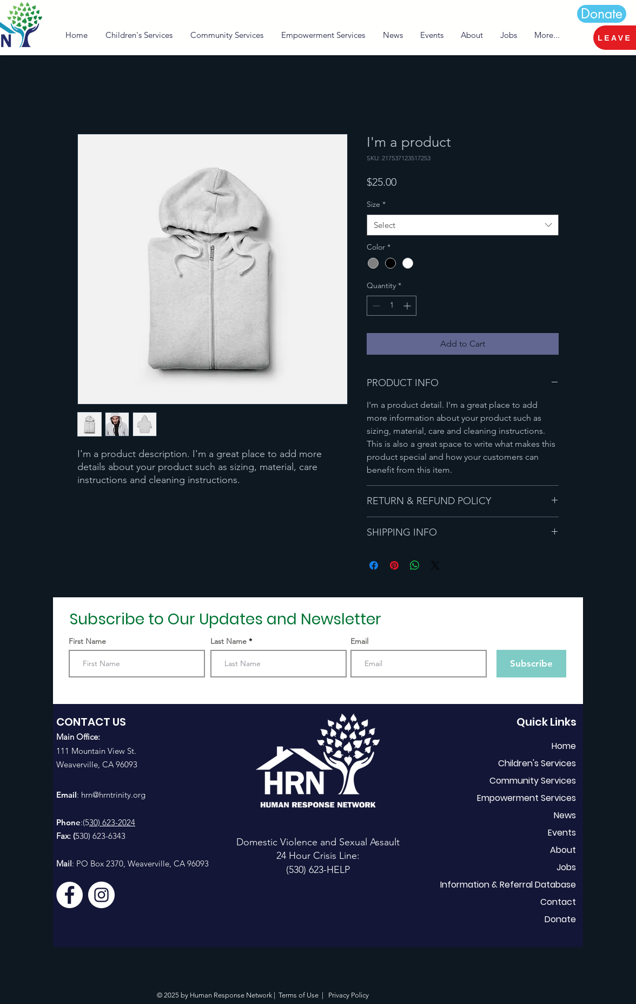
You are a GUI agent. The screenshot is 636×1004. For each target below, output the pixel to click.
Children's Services (537, 763)
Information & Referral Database (523, 884)
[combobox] (463, 225)
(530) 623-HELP (318, 870)
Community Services (532, 780)
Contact (558, 902)
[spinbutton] (391, 305)
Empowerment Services (526, 798)
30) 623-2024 (112, 822)
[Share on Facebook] (373, 565)
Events (562, 832)
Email (359, 641)
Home (564, 746)
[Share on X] (435, 565)
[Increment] (408, 305)
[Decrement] (375, 305)
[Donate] (601, 14)
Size (376, 204)
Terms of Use (299, 995)
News (565, 815)
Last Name (228, 641)
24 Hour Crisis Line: (318, 856)
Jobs (566, 867)
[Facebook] (69, 895)
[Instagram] (101, 895)
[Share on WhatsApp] (414, 565)
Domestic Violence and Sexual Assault (318, 842)
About (563, 850)
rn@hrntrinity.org (115, 795)
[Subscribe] (531, 663)
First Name (87, 641)
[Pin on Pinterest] (394, 565)
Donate (560, 919)
